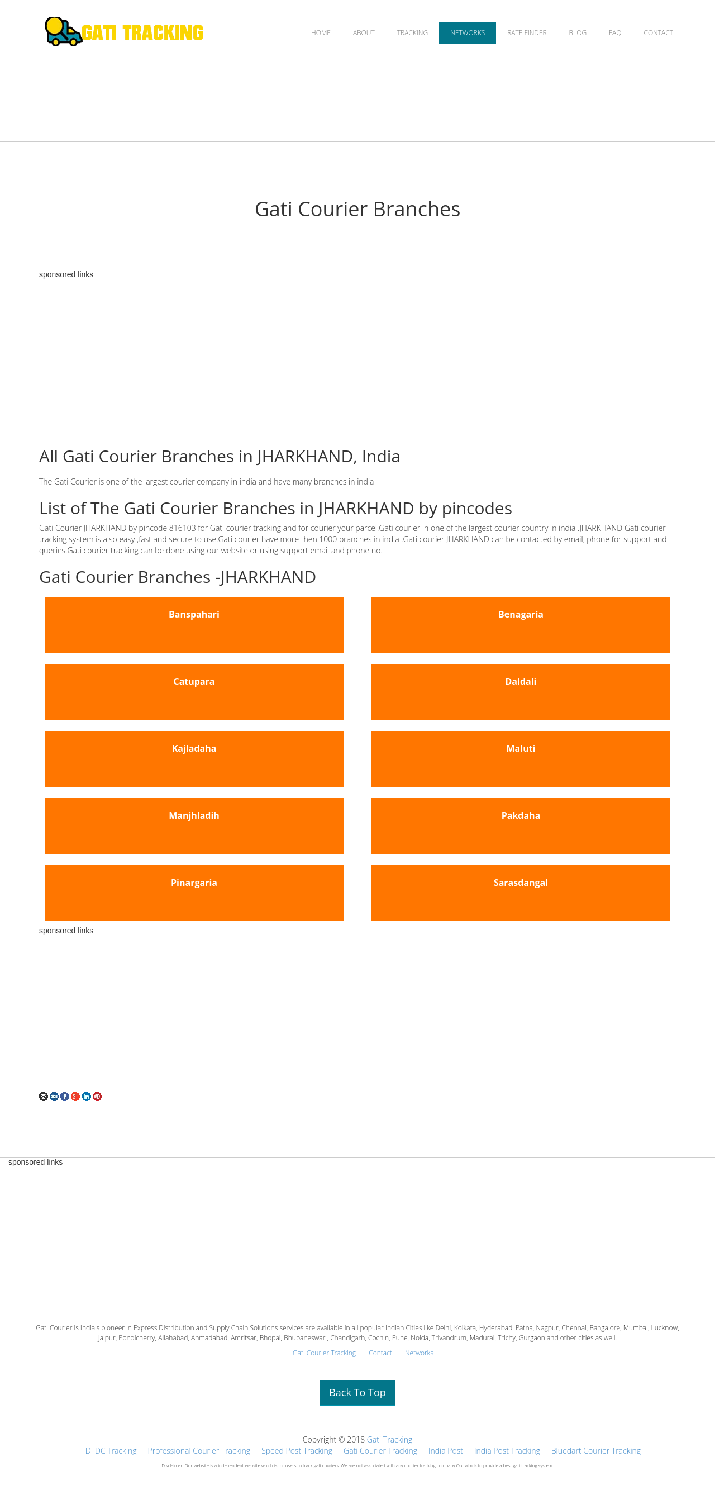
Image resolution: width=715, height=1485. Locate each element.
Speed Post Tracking (296, 1450)
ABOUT (364, 32)
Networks (419, 1353)
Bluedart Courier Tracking (596, 1450)
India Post (445, 1450)
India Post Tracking (507, 1450)
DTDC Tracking (111, 1450)
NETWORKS (467, 32)
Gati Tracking (389, 1439)
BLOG (578, 32)
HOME (321, 32)
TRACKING (412, 32)
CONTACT (658, 32)
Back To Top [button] (357, 1392)
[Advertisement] (357, 357)
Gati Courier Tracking (324, 1353)
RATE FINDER (526, 32)
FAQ (615, 32)
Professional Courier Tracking (199, 1450)
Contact (380, 1353)
